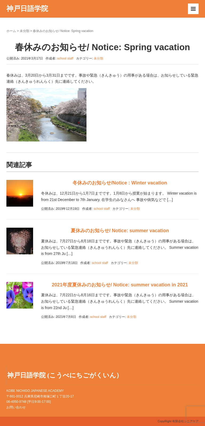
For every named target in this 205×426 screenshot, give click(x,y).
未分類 (24, 31)
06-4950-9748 (16, 402)
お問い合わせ (16, 407)
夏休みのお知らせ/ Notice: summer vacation (120, 230)
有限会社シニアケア (185, 421)
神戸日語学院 (27, 9)
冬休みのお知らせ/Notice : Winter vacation (120, 183)
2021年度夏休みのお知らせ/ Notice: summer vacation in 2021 (120, 284)
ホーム (11, 31)
